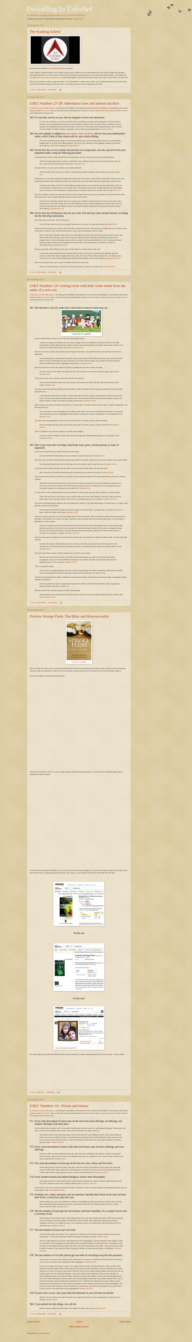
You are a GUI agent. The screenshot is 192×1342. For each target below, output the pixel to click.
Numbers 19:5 (45, 374)
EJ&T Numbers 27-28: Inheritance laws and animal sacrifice (74, 103)
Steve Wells (41, 90)
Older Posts (125, 1322)
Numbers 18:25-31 (86, 1288)
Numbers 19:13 (84, 488)
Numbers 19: (64, 586)
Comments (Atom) (43, 1333)
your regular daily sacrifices (79, 133)
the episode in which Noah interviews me (45, 77)
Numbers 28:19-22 (61, 245)
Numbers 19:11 (99, 456)
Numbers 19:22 (49, 597)
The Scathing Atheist (45, 31)
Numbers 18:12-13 (101, 1172)
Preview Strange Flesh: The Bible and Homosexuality (69, 616)
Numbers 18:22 (51, 1300)
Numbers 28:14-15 (57, 209)
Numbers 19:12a (110, 464)
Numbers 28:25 (109, 267)
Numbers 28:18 (111, 224)
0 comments (52, 272)
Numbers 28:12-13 (114, 190)
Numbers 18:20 (102, 1237)
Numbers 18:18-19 (58, 1226)
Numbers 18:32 (99, 1308)
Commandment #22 (56, 1190)
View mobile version (79, 1326)
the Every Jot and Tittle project (43, 108)
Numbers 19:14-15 (110, 499)
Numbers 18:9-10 (57, 1142)
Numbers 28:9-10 (73, 146)
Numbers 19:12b (107, 472)
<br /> (79, 1073)
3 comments (52, 90)
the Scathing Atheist (56, 68)
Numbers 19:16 (72, 512)
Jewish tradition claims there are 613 (102, 111)
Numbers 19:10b (46, 438)
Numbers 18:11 (60, 1159)
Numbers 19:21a (99, 573)
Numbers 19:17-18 (72, 533)
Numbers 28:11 (80, 164)
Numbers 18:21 (90, 1262)
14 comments (52, 603)
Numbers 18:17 (62, 1206)
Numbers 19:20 (70, 562)
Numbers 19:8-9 (90, 401)
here (122, 111)
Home (79, 1322)
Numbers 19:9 (45, 417)
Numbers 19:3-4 (86, 363)
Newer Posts (33, 1322)
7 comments (50, 1092)
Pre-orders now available (79, 662)
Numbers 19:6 (50, 385)
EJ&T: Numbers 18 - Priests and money (59, 1106)
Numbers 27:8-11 (106, 129)
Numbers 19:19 (45, 549)
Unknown (40, 1092)
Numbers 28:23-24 (112, 258)
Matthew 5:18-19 (42, 111)
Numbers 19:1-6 (78, 347)
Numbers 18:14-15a (89, 1183)
